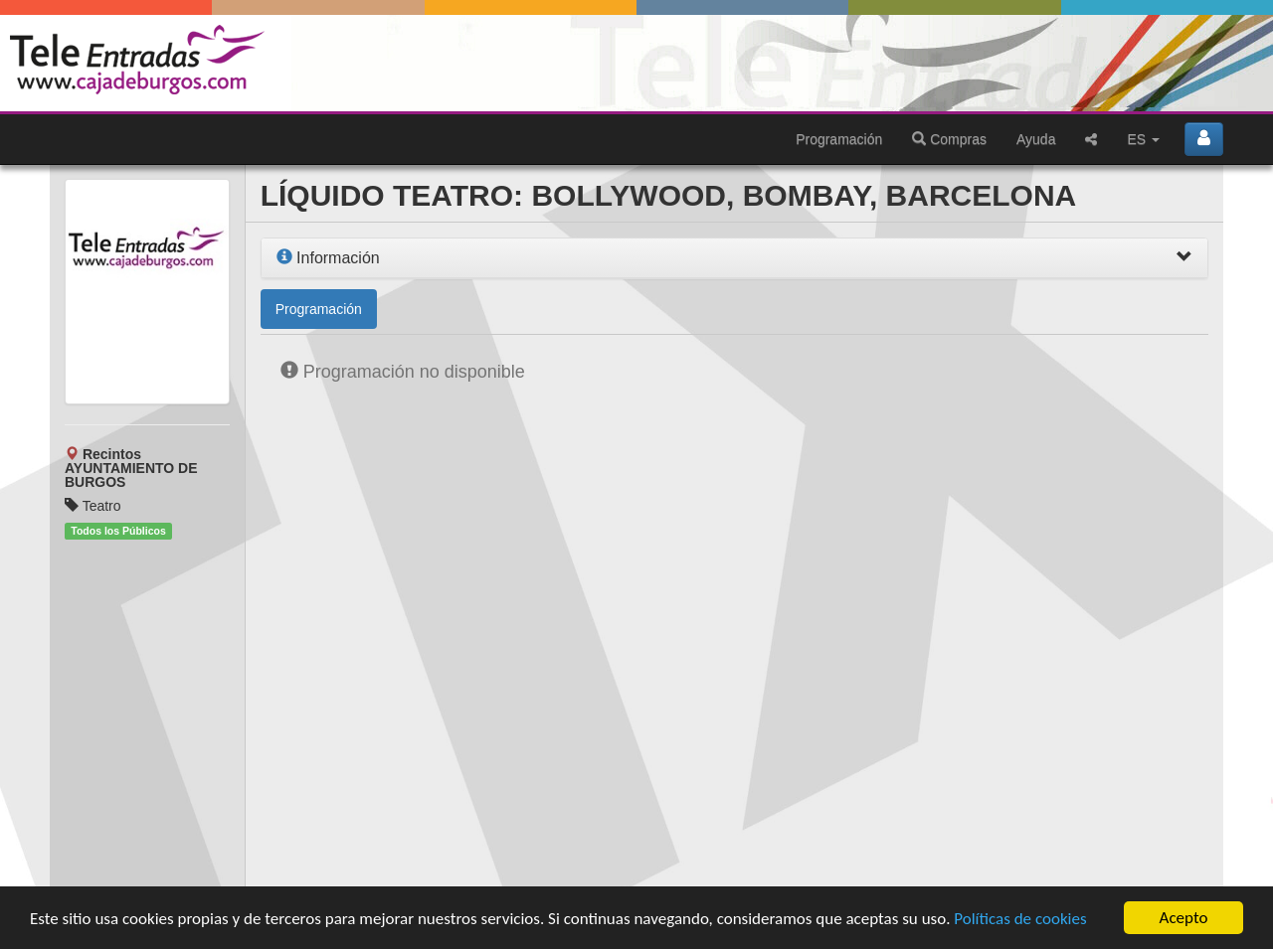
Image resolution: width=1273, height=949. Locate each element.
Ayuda (1035, 139)
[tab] (734, 258)
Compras (949, 139)
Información (328, 257)
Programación (839, 139)
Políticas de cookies (1020, 918)
